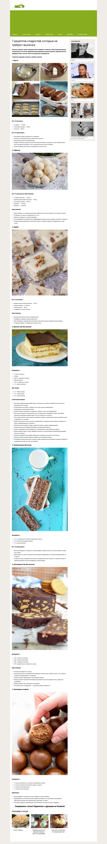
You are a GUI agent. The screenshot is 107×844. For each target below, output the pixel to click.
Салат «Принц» (18, 830)
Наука (60, 34)
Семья (37, 34)
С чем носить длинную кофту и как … (81, 118)
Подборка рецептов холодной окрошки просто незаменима (39, 831)
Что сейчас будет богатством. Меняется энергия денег (79, 137)
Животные (49, 34)
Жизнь (14, 34)
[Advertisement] (53, 21)
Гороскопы (27, 34)
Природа (70, 34)
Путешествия (82, 34)
